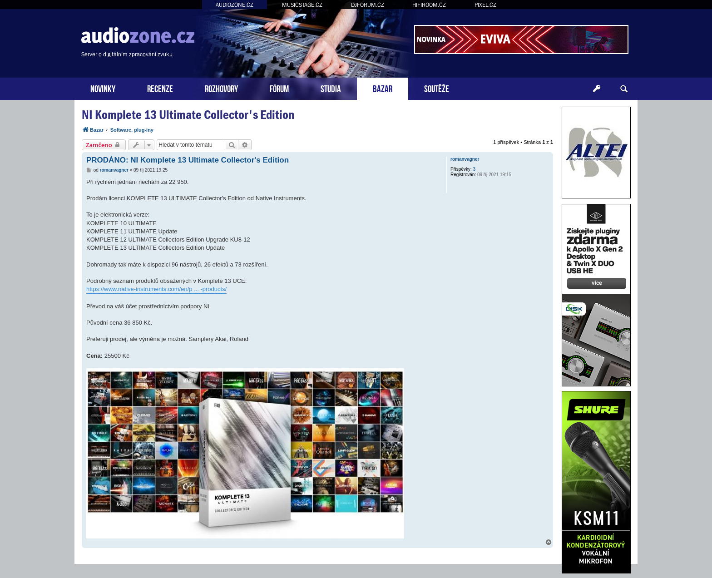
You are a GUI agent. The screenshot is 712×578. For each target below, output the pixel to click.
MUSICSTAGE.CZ (302, 4)
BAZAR (382, 88)
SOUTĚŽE (436, 88)
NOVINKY (102, 88)
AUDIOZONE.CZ (234, 4)
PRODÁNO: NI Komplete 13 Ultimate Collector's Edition (187, 160)
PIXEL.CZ (485, 4)
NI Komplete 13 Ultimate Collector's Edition (188, 115)
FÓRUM (279, 88)
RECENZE (160, 88)
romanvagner (464, 159)
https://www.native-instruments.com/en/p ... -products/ (156, 289)
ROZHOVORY (221, 88)
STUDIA (331, 88)
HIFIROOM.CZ (429, 4)
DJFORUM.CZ (367, 4)
